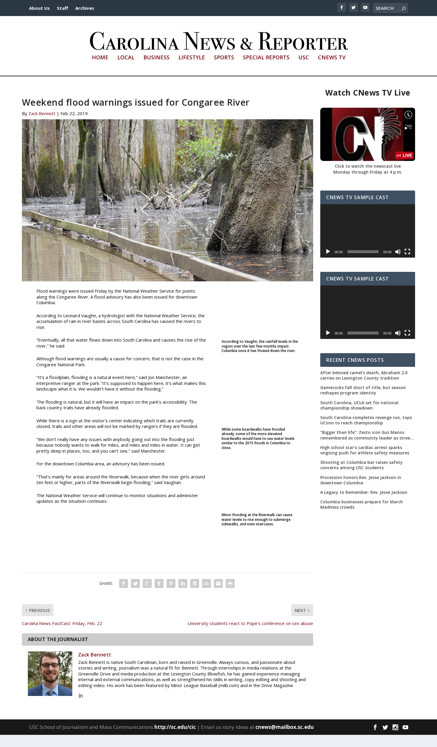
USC (303, 70)
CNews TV (331, 70)
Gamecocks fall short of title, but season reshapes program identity (363, 402)
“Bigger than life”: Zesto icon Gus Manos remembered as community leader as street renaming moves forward (366, 447)
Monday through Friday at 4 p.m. (367, 184)
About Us (39, 8)
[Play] (328, 264)
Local (126, 70)
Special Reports (266, 70)
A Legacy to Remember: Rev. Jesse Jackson (363, 504)
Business (156, 70)
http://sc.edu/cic (175, 738)
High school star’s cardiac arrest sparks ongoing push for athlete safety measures (364, 462)
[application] (367, 242)
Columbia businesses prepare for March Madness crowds (361, 516)
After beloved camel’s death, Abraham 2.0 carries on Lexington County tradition (363, 387)
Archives (84, 8)
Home (100, 70)
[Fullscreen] (407, 264)
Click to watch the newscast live (368, 178)
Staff (62, 8)
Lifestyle (191, 70)
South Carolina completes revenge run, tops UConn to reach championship (366, 432)
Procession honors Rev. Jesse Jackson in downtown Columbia (360, 492)
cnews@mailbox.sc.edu (284, 738)
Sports (224, 70)
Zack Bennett (41, 125)
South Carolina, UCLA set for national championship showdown (359, 417)
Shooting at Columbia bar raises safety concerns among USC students (361, 477)
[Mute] (398, 264)
